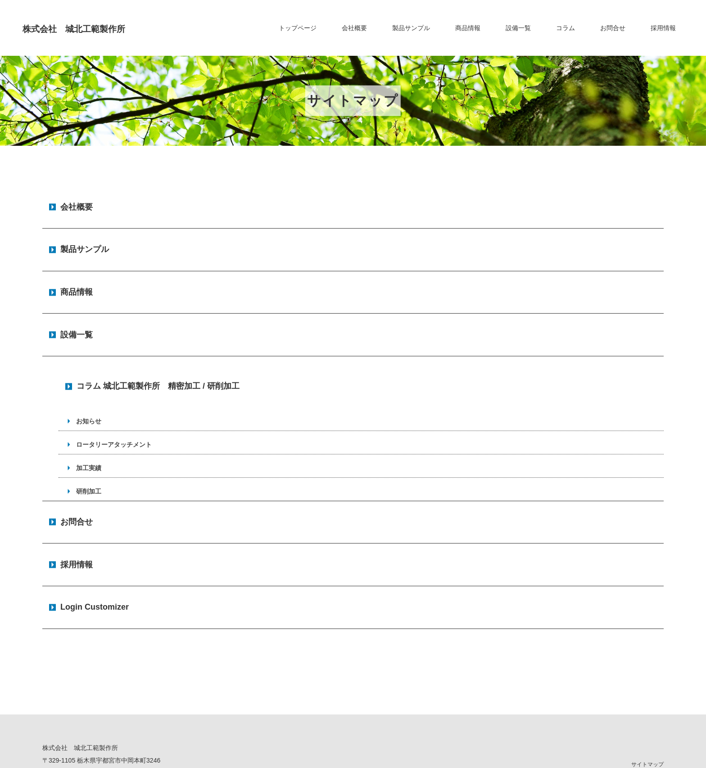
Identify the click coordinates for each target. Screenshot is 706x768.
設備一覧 (518, 27)
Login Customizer (94, 517)
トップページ (298, 27)
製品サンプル (411, 27)
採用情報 (663, 27)
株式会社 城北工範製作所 (98, 28)
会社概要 (354, 27)
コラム (565, 27)
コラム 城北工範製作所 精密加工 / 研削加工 (158, 332)
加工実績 (87, 408)
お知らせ (87, 361)
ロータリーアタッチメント (112, 384)
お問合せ (612, 27)
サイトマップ (647, 668)
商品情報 (467, 27)
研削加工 (87, 431)
